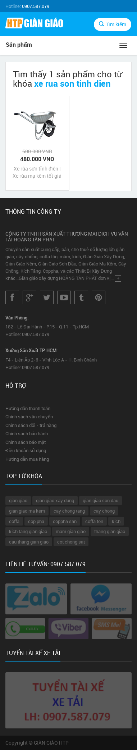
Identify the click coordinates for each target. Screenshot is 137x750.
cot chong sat (71, 541)
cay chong (104, 511)
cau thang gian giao (29, 541)
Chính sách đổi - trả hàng (30, 425)
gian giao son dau (100, 500)
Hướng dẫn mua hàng (27, 459)
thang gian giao (109, 531)
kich (116, 521)
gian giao (18, 500)
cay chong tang (69, 511)
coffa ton (94, 521)
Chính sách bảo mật (25, 442)
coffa (14, 521)
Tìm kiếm (112, 24)
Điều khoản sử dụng (25, 450)
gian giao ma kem (27, 511)
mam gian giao (71, 531)
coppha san (65, 521)
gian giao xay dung (55, 500)
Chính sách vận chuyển (29, 416)
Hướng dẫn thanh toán (27, 408)
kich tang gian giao (28, 531)
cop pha (36, 521)
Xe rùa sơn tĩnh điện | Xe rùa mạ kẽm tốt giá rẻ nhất (37, 172)
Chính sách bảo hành (26, 433)
